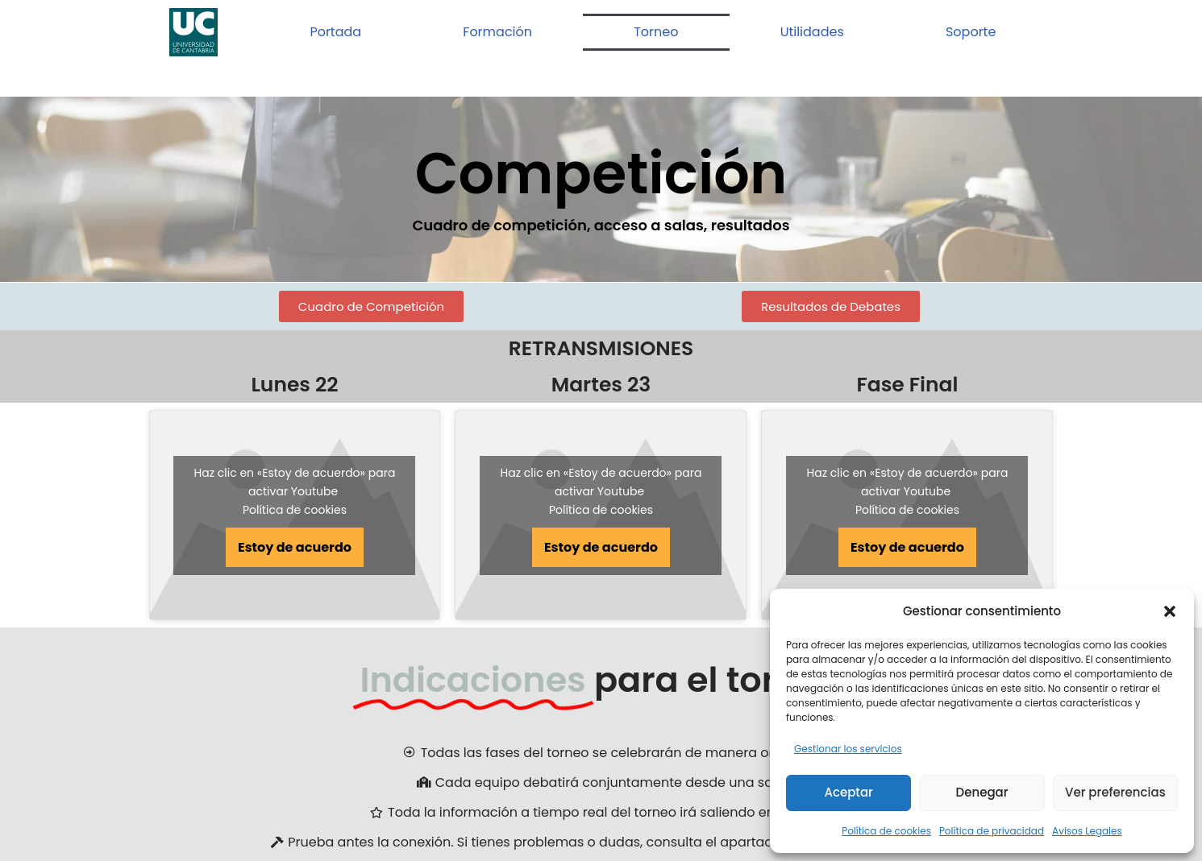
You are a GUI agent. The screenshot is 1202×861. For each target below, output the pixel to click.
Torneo (656, 32)
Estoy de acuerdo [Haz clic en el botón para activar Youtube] (294, 547)
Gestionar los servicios (848, 748)
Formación (497, 32)
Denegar (982, 792)
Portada (335, 32)
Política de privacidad (991, 831)
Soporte (971, 32)
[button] (1170, 611)
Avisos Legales (1087, 831)
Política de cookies (886, 831)
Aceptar (848, 792)
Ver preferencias (1115, 792)
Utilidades (812, 32)
